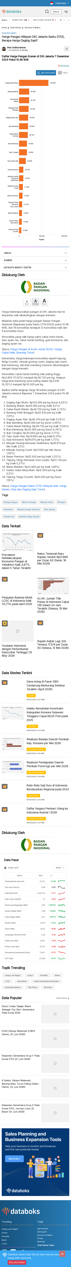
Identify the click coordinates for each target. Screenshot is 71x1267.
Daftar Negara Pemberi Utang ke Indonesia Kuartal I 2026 (47, 810)
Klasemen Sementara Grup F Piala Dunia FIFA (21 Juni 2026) (21, 1057)
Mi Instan (48, 987)
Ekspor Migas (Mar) (13, 911)
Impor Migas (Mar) (12, 917)
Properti (32, 726)
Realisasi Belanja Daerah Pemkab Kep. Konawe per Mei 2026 (48, 741)
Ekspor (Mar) (10, 923)
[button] (59, 3)
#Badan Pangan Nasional (28, 509)
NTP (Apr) (9, 958)
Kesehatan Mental (12, 987)
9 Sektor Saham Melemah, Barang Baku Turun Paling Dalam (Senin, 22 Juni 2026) (20, 1083)
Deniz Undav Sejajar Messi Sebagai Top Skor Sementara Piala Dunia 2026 (18, 1009)
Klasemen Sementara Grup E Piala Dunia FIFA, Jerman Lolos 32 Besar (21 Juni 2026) (21, 1108)
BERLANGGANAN (17, 1262)
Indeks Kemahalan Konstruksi (46, 981)
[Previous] (64, 20)
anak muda (22, 981)
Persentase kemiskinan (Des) (17, 952)
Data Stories (15, 27)
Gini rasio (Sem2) (12, 887)
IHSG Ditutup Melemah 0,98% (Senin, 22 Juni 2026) (18, 1033)
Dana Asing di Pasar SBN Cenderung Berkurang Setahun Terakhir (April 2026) (46, 685)
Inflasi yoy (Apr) (11, 941)
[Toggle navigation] (66, 12)
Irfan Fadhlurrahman (16, 47)
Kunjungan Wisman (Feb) (15, 935)
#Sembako (8, 509)
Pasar (31, 696)
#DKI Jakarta (49, 509)
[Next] (68, 20)
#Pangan (62, 502)
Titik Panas (32, 987)
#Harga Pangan (10, 502)
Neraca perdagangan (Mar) (16, 905)
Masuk (56, 11)
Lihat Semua (61, 998)
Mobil (57, 975)
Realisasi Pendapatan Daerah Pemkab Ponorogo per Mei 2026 (47, 764)
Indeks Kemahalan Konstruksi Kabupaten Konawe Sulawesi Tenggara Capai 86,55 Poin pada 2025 (47, 714)
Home (4, 27)
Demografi (33, 796)
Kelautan (41, 1241)
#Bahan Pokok (46, 502)
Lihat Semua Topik (45, 1245)
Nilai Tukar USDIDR (13, 899)
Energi (40, 1238)
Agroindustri (42, 1228)
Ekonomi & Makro (32, 27)
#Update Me (9, 516)
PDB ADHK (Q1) (11, 893)
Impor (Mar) (10, 929)
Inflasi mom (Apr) (12, 946)
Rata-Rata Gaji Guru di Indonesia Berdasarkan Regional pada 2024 (48, 787)
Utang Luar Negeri (12, 975)
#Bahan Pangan (29, 502)
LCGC (7, 981)
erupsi (30, 975)
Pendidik (44, 975)
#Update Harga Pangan (29, 516)
